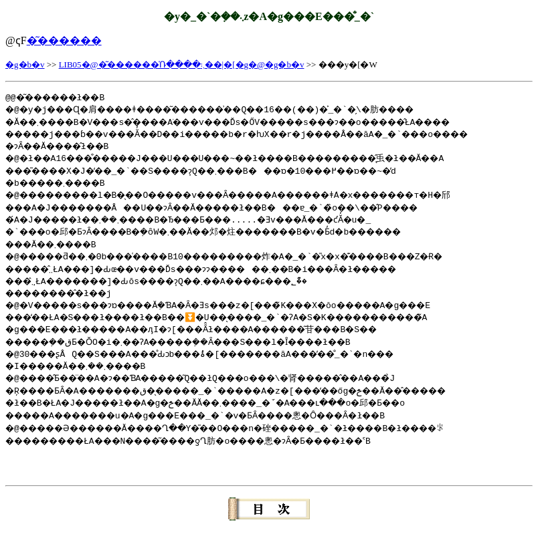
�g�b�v (25, 64)
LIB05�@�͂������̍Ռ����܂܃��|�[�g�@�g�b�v (181, 64)
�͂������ (64, 40)
